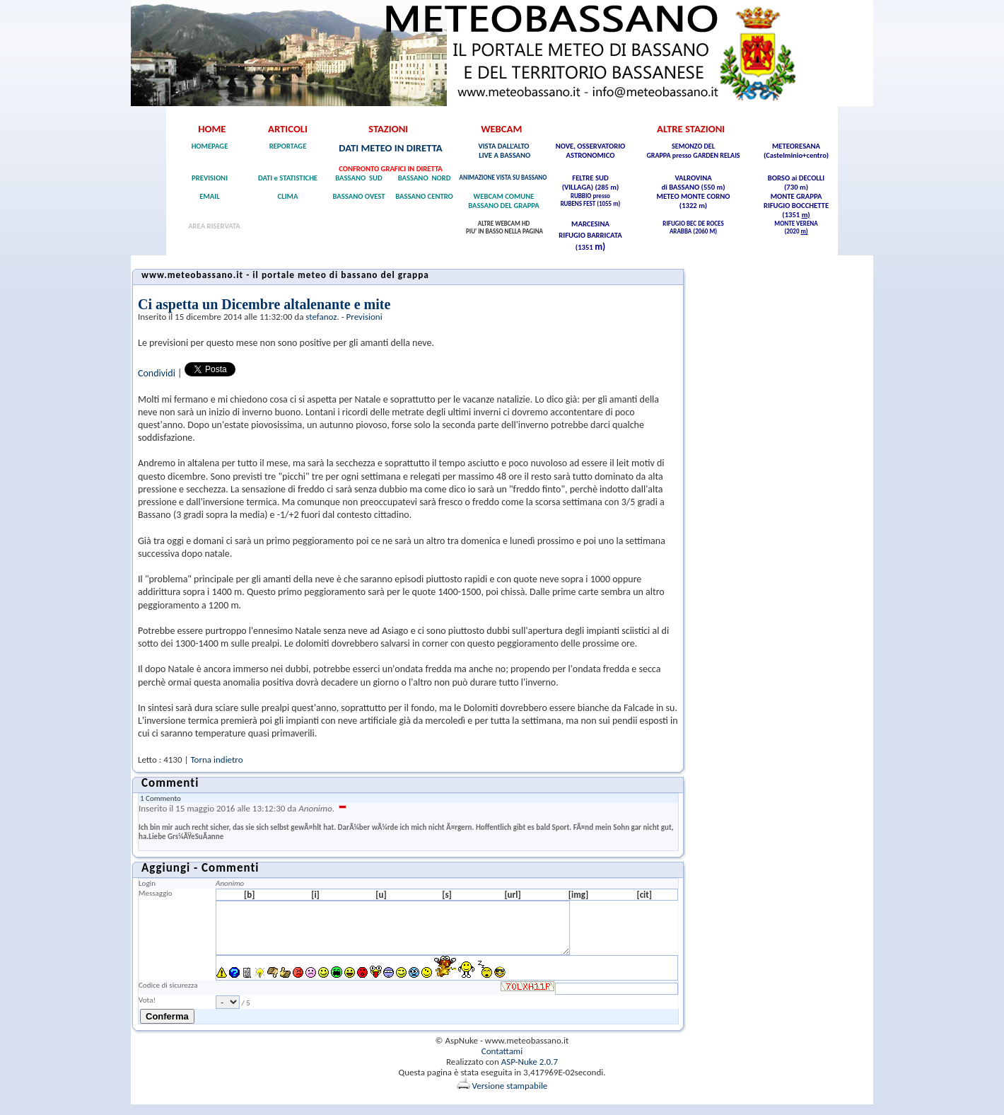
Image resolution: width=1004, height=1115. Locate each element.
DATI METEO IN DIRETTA (390, 147)
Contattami (502, 1061)
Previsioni (364, 316)
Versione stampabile (502, 1096)
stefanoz (321, 316)
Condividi (156, 373)
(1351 (791, 214)
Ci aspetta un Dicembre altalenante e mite (264, 304)
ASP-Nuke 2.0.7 (529, 1072)
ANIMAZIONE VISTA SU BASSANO (504, 177)
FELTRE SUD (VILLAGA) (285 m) (590, 182)
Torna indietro (216, 759)
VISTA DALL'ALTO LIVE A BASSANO (503, 150)
